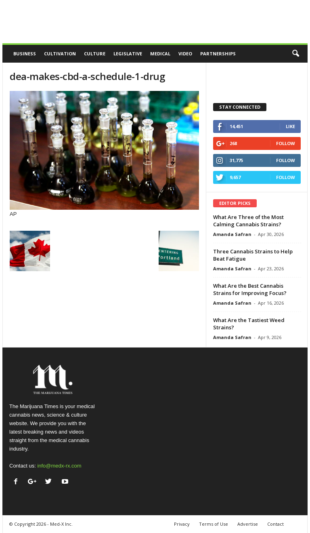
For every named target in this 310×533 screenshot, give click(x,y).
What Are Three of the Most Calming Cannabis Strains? (248, 220)
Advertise (247, 524)
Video (185, 54)
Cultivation (60, 54)
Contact (275, 524)
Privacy (182, 524)
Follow (285, 143)
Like (290, 126)
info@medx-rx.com (59, 466)
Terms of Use (213, 524)
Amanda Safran (232, 234)
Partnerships (218, 54)
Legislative (127, 54)
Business (24, 54)
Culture (94, 54)
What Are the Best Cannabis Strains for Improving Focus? (250, 289)
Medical (160, 54)
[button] (295, 54)
